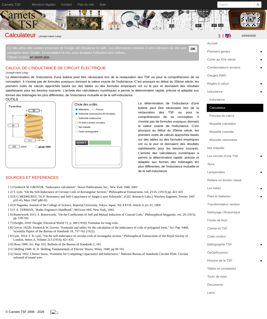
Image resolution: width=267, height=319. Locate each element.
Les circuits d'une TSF (222, 156)
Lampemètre (216, 172)
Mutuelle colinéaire (223, 124)
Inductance (215, 91)
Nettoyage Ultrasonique (223, 212)
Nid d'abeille (215, 148)
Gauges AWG (216, 75)
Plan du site (86, 4)
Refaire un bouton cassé (224, 180)
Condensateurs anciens (223, 67)
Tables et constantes (221, 268)
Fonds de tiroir (217, 220)
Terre (211, 164)
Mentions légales (44, 4)
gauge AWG (43, 146)
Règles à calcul (218, 83)
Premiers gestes (218, 51)
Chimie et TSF (217, 228)
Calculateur (217, 108)
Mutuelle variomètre (223, 140)
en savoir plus (39, 57)
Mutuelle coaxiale (222, 132)
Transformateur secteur (223, 204)
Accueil (212, 43)
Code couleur (216, 236)
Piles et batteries (219, 196)
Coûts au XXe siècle (221, 59)
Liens (211, 292)
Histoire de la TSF (220, 260)
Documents (215, 285)
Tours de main (217, 276)
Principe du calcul (222, 116)
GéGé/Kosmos (217, 252)
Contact (66, 4)
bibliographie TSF (219, 244)
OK (193, 49)
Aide (103, 4)
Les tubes (214, 188)
